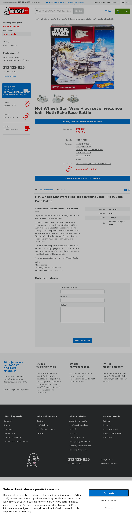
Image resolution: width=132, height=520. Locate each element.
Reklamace (8, 429)
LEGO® (72, 429)
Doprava (7, 425)
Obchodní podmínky (12, 437)
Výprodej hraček (76, 437)
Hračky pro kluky (83, 146)
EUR (127, 2)
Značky (6, 41)
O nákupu (115, 2)
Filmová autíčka (83, 152)
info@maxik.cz (9, 76)
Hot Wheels (10, 34)
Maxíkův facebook (109, 463)
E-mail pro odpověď (69, 287)
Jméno (64, 296)
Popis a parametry (45, 190)
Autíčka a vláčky (11, 26)
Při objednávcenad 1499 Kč (16, 90)
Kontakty (7, 421)
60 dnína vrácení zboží (10, 116)
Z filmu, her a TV (10, 45)
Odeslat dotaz (82, 341)
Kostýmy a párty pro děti (80, 446)
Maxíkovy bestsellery (78, 425)
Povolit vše (109, 493)
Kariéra (39, 433)
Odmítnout (109, 508)
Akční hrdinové (83, 155)
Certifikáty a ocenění (45, 429)
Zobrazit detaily (109, 500)
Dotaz (61, 190)
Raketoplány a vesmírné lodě (89, 149)
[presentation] (82, 329)
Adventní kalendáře (78, 421)
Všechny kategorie (12, 22)
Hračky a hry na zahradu (79, 441)
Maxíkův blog (42, 425)
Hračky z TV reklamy (78, 450)
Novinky (73, 433)
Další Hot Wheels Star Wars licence (82, 178)
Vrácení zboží (9, 433)
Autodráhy (8, 30)
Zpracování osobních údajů (15, 441)
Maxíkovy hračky (41, 19)
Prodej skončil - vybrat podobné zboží (82, 121)
